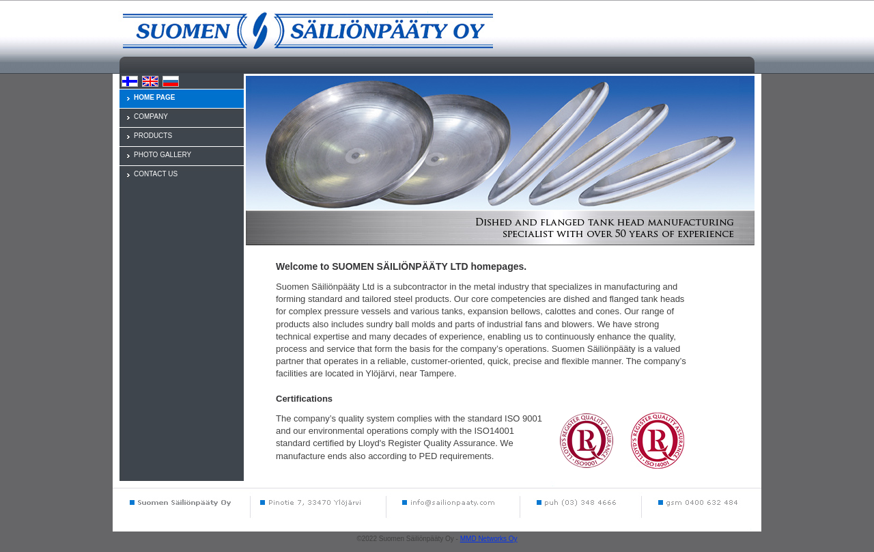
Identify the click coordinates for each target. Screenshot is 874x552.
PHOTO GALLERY (162, 154)
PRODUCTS (153, 135)
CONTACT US (156, 174)
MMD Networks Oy (489, 538)
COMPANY (151, 116)
